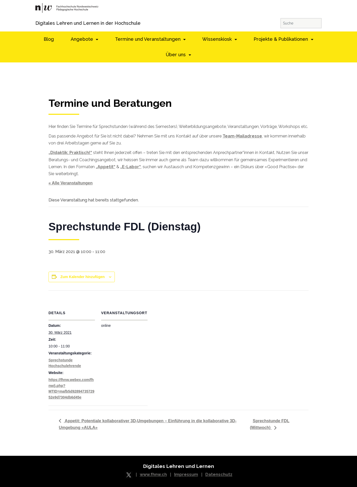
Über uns (176, 54)
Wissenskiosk (217, 39)
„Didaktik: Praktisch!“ (70, 152)
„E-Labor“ (130, 166)
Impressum (186, 474)
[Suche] (301, 23)
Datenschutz (218, 474)
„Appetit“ (105, 166)
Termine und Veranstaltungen (148, 39)
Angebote (82, 39)
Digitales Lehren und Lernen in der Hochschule (42, 23)
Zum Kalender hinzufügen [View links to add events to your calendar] (82, 277)
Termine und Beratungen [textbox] (110, 103)
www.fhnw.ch (153, 474)
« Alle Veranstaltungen (70, 183)
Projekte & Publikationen (281, 39)
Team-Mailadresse (242, 136)
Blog (49, 39)
